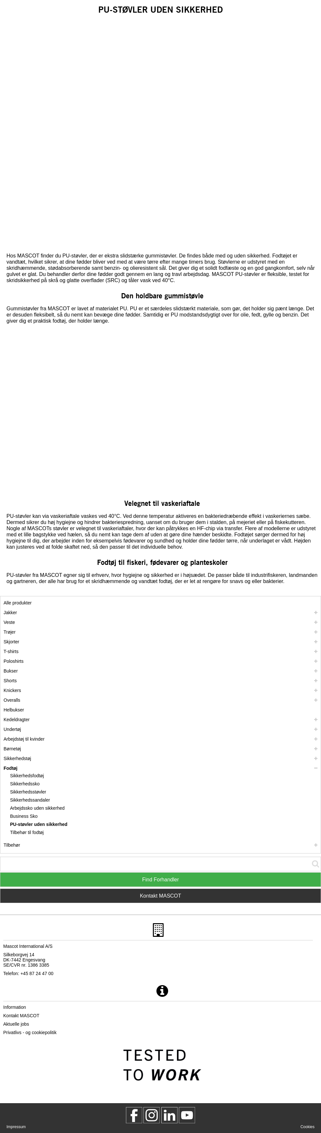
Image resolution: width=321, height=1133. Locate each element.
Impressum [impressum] (16, 1127)
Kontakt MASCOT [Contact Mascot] (160, 896)
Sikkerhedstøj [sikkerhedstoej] (17, 758)
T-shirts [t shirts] (11, 651)
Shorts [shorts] (10, 680)
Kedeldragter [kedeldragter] (17, 719)
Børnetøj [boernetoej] (12, 748)
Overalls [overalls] (12, 700)
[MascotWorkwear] (134, 1115)
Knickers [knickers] (12, 690)
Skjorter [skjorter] (11, 641)
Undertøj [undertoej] (12, 729)
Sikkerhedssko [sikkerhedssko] (25, 783)
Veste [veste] (9, 622)
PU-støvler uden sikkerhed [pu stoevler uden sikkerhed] (39, 824)
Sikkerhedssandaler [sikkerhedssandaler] (30, 800)
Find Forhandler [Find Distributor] (160, 879)
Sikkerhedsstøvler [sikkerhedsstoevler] (28, 791)
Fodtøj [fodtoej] (11, 768)
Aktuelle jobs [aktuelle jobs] (16, 1024)
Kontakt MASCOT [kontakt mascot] (21, 1015)
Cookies (308, 1127)
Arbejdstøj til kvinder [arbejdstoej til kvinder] (24, 739)
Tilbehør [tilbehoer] (12, 845)
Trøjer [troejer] (10, 632)
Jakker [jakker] (10, 612)
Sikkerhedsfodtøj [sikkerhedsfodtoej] (27, 775)
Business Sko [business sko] (24, 816)
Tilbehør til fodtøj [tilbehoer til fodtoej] (27, 832)
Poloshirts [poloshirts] (13, 661)
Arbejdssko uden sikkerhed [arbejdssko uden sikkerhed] (37, 808)
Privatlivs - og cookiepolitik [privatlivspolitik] (29, 1032)
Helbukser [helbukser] (14, 709)
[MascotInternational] (187, 1115)
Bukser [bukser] (11, 671)
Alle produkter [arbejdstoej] (17, 602)
